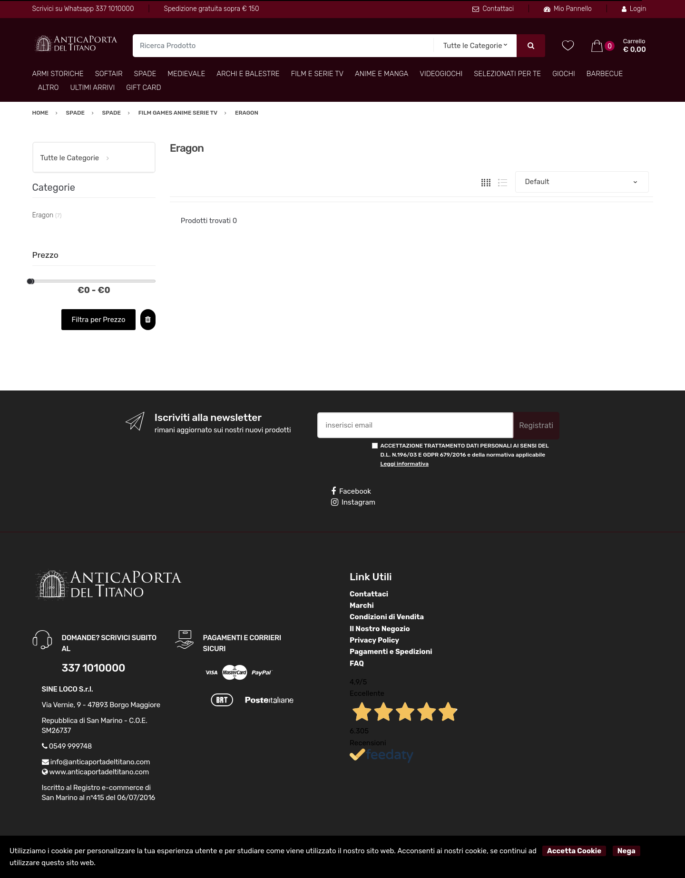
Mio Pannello (568, 9)
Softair (109, 73)
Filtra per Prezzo (98, 319)
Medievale (186, 73)
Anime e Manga (381, 73)
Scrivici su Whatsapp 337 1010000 (83, 9)
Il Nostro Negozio (380, 628)
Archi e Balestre (247, 73)
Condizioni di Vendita (387, 617)
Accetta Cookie (574, 851)
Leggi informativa (405, 463)
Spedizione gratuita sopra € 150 (211, 9)
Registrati (536, 425)
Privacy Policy (374, 640)
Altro (48, 87)
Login (634, 9)
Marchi (362, 605)
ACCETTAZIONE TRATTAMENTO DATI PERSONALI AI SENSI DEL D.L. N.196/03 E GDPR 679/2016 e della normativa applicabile (465, 455)
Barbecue (605, 73)
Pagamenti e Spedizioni (391, 651)
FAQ (357, 663)
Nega (626, 851)
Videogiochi (441, 73)
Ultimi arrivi (92, 87)
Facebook (351, 491)
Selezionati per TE (507, 73)
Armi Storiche (58, 73)
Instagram (353, 502)
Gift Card (143, 87)
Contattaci (493, 9)
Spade (145, 73)
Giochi (563, 73)
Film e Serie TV (317, 73)
